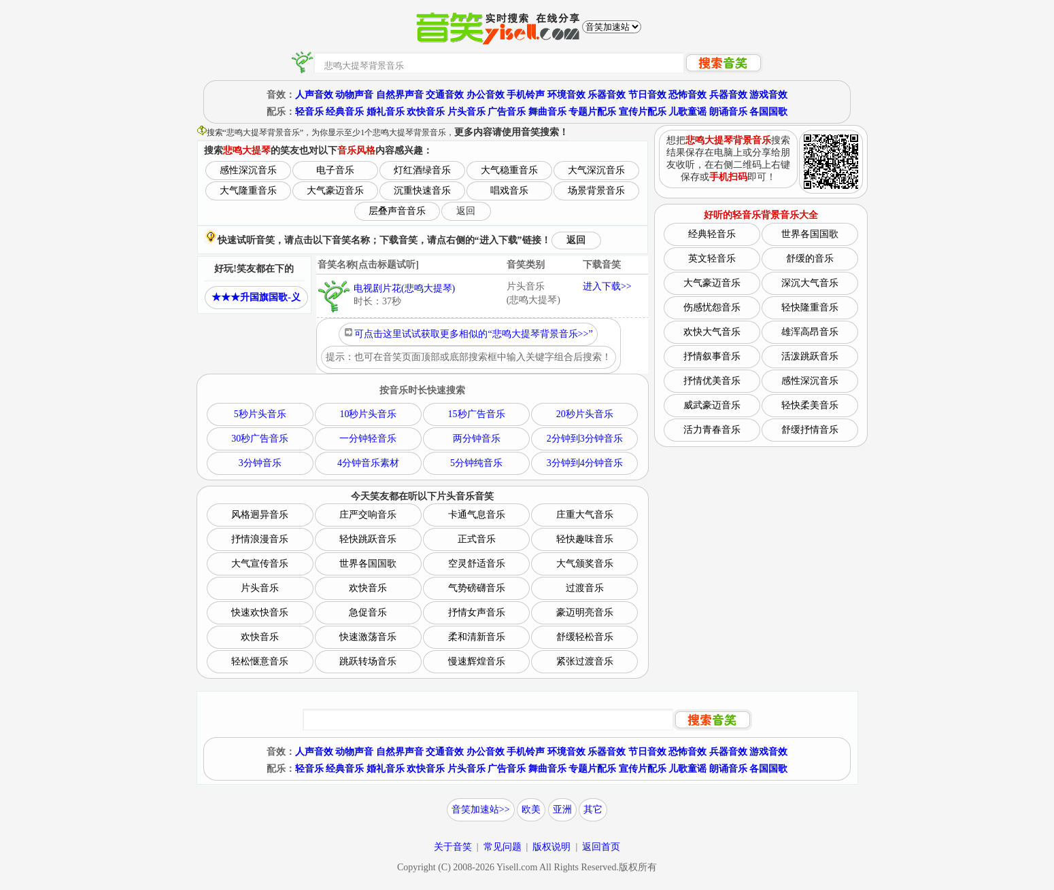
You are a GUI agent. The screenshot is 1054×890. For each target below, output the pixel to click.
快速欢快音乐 (259, 612)
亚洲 (562, 809)
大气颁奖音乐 (584, 563)
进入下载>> (607, 286)
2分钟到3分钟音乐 (585, 438)
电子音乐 (335, 170)
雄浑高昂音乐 (809, 332)
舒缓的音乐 (810, 258)
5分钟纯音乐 (476, 463)
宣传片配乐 (642, 112)
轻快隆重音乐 (809, 307)
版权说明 (551, 847)
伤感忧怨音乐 (712, 307)
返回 (465, 211)
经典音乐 (345, 112)
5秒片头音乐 (260, 414)
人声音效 (314, 95)
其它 (592, 809)
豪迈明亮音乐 (584, 612)
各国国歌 (768, 112)
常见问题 (502, 847)
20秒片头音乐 (584, 414)
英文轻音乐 (712, 258)
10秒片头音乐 (367, 414)
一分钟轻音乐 (367, 438)
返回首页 (601, 847)
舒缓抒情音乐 (809, 430)
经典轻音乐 (712, 234)
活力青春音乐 (712, 430)
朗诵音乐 (728, 112)
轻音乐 (309, 112)
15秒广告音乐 (476, 414)
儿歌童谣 (687, 112)
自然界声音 (400, 95)
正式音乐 (477, 539)
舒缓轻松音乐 (584, 637)
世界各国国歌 (367, 563)
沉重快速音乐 (422, 190)
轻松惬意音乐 (259, 661)
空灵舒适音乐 (476, 563)
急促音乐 (368, 612)
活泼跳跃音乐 (809, 356)
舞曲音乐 (547, 112)
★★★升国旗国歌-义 (256, 297)
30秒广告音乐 (259, 438)
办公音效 (485, 95)
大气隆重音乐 (248, 190)
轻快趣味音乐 (584, 539)
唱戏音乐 (509, 190)
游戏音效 (768, 95)
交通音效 (445, 95)
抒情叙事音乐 (712, 356)
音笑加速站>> (481, 809)
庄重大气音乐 (584, 515)
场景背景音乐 (596, 190)
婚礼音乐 (386, 112)
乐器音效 (607, 95)
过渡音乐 (585, 588)
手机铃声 (526, 95)
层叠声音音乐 (397, 211)
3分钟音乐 (260, 463)
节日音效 (647, 95)
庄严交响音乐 (367, 515)
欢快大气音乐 (712, 332)
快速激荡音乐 (367, 637)
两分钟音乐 (476, 438)
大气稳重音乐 (509, 170)
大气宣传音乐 (259, 563)
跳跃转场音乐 (367, 661)
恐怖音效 (687, 95)
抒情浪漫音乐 (259, 539)
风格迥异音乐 (259, 515)
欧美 (531, 809)
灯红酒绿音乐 (422, 170)
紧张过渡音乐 (584, 661)
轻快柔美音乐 (809, 405)
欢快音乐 (426, 112)
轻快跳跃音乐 (367, 539)
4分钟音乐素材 (368, 463)
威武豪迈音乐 (712, 405)
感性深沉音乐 (248, 170)
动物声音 (354, 95)
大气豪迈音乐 (335, 190)
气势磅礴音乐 (476, 588)
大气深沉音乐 (596, 170)
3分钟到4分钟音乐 (585, 463)
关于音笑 (453, 847)
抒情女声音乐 (476, 612)
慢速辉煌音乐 (476, 661)
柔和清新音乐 (476, 637)
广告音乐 (507, 112)
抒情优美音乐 (712, 381)
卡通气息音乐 (476, 515)
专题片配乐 (592, 112)
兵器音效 (728, 95)
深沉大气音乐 (809, 283)
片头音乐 (466, 112)
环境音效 (566, 95)
